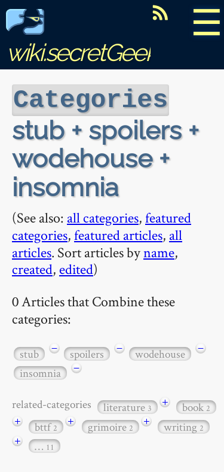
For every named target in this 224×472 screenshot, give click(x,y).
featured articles (118, 233)
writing (184, 426)
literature (127, 406)
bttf (46, 426)
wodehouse (160, 353)
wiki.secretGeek (81, 39)
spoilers (87, 353)
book (196, 406)
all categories (103, 216)
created (32, 267)
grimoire (110, 426)
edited (76, 267)
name (158, 251)
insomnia (40, 372)
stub (29, 353)
